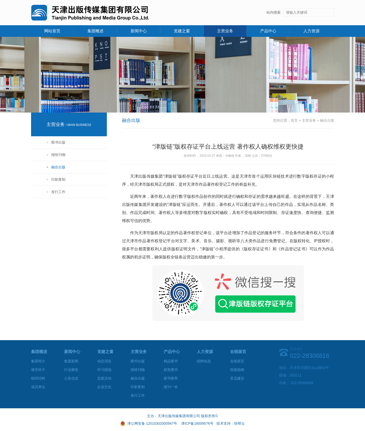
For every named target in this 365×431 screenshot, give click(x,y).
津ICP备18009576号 (197, 423)
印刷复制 (58, 179)
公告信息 (71, 378)
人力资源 (311, 31)
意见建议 (237, 378)
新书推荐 (171, 378)
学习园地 (104, 370)
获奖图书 (171, 370)
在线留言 (237, 361)
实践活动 (104, 378)
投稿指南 (237, 370)
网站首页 (52, 31)
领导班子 (38, 370)
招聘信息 (204, 361)
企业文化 (104, 387)
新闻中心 (139, 31)
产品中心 (268, 31)
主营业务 (225, 31)
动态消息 (104, 361)
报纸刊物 (58, 155)
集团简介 (38, 361)
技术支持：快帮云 (230, 423)
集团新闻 (71, 361)
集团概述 (95, 31)
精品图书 (171, 361)
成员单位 (38, 387)
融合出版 (58, 167)
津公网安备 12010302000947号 (152, 423)
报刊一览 (171, 387)
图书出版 (58, 142)
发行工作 (58, 192)
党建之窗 (182, 31)
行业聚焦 (71, 370)
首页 (294, 120)
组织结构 (38, 378)
